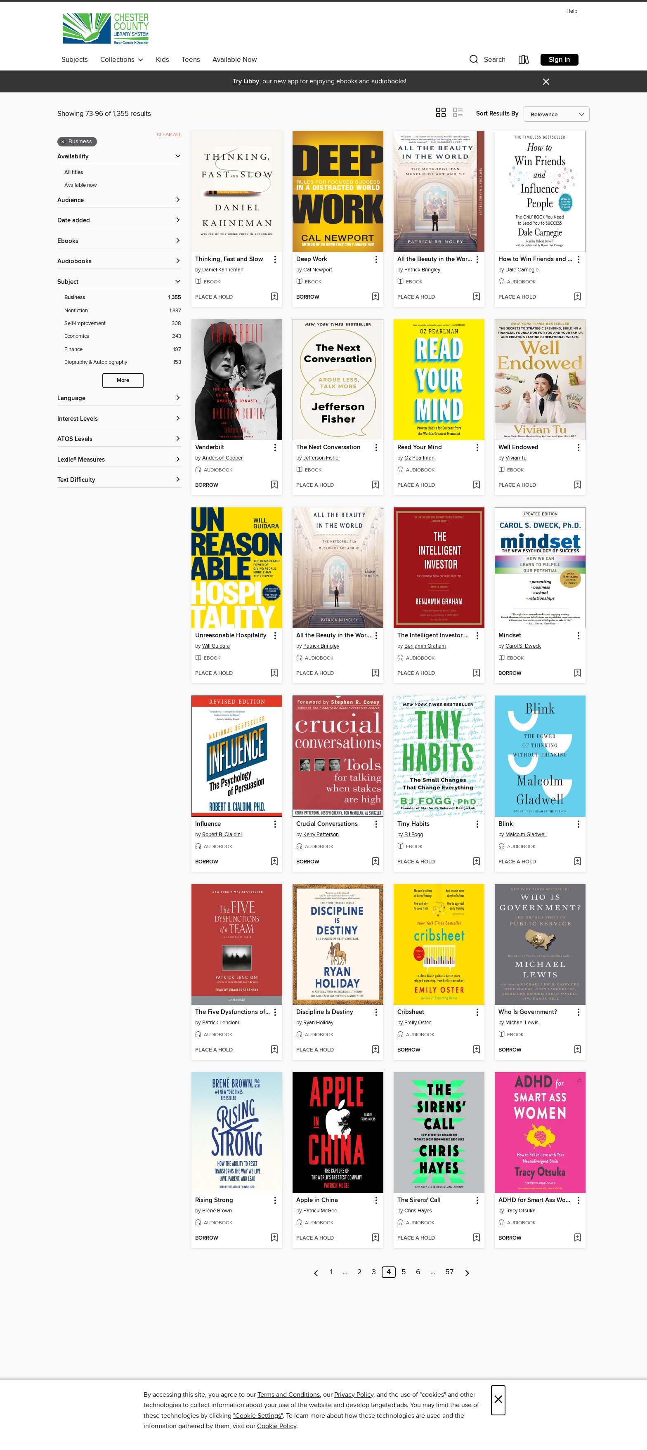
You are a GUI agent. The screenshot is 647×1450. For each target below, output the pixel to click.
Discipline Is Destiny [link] (324, 1012)
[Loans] (524, 61)
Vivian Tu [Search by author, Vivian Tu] (516, 458)
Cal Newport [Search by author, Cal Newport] (317, 269)
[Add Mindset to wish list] (577, 673)
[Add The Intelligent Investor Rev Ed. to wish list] (476, 673)
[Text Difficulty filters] (119, 480)
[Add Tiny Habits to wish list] (476, 862)
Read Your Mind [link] (419, 447)
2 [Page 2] (359, 1272)
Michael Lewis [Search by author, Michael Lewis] (521, 1022)
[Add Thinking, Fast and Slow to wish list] (274, 297)
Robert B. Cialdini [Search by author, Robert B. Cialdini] (222, 834)
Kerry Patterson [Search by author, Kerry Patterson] (321, 834)
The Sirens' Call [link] (419, 1200)
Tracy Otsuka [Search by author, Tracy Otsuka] (520, 1210)
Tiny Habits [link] (413, 824)
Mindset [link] (509, 635)
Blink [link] (505, 824)
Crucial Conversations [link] (327, 824)
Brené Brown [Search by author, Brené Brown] (217, 1210)
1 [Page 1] (331, 1272)
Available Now (235, 59)
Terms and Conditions (288, 1395)
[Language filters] (119, 398)
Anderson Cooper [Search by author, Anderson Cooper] (222, 458)
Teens (191, 59)
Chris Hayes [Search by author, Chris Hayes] (418, 1210)
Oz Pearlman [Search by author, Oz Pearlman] (419, 458)
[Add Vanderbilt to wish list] (274, 485)
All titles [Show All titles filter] (73, 172)
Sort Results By (497, 114)
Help (572, 11)
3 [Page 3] (374, 1272)
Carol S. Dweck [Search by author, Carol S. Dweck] (523, 646)
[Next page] (467, 1272)
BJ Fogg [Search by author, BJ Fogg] (413, 834)
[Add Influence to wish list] (274, 862)
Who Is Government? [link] (527, 1012)
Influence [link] (208, 824)
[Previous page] (316, 1272)
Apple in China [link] (317, 1200)
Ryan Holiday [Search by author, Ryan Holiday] (318, 1022)
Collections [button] (122, 59)
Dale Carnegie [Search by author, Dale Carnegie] (521, 269)
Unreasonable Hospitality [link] (231, 635)
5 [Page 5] (403, 1272)
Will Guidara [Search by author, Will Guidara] (216, 646)
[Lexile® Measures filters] (119, 460)
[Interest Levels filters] (119, 419)
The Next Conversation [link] (328, 447)
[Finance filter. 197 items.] (122, 349)
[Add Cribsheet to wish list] (476, 1050)
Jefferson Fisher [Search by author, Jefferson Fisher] (321, 458)
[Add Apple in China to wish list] (375, 1238)
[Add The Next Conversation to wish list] (375, 485)
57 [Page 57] (449, 1272)
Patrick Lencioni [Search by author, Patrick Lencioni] (220, 1022)
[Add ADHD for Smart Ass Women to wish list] (577, 1238)
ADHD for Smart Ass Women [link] (536, 1200)
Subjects (74, 59)
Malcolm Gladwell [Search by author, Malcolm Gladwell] (526, 834)
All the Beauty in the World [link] (435, 259)
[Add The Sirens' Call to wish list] (476, 1238)
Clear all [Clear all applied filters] (169, 135)
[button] (486, 61)
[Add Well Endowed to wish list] (577, 485)
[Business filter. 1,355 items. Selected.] (122, 297)
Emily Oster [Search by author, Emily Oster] (417, 1022)
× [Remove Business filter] (63, 141)
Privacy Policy (353, 1395)
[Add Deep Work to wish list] (375, 297)
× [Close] (498, 1400)
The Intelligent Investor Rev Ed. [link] (435, 635)
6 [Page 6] (418, 1272)
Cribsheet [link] (410, 1012)
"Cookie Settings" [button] (258, 1416)
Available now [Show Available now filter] (80, 185)
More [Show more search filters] (123, 380)
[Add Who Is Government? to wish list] (577, 1050)
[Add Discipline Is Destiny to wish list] (375, 1050)
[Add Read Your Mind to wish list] (476, 485)
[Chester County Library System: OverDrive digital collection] (105, 28)
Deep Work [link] (311, 259)
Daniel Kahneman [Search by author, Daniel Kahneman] (222, 269)
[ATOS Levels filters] (119, 439)
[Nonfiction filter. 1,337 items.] (122, 311)
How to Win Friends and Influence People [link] (536, 259)
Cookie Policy (276, 1426)
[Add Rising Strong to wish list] (274, 1238)
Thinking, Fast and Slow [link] (229, 259)
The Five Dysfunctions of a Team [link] (233, 1012)
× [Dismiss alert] (546, 82)
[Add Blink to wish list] (577, 862)
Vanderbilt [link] (209, 447)
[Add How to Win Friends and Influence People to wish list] (577, 297)
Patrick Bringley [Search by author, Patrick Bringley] (422, 269)
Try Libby (246, 81)
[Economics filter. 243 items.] (122, 336)
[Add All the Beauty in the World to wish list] (476, 297)
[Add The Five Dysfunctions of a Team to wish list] (274, 1050)
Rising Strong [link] (214, 1200)
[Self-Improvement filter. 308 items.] (122, 323)
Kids (162, 59)
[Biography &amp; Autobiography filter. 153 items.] (122, 362)
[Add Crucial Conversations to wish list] (375, 862)
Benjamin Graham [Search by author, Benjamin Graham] (425, 646)
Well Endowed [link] (518, 447)
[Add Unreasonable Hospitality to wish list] (274, 673)
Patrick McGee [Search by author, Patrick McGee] (320, 1210)
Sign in (559, 59)
